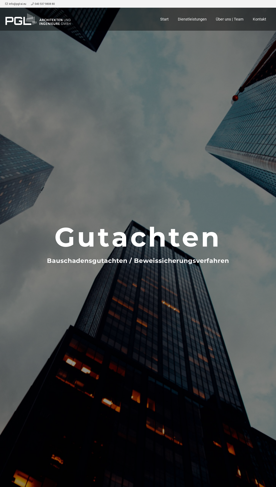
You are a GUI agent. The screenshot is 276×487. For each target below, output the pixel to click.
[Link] (38, 19)
